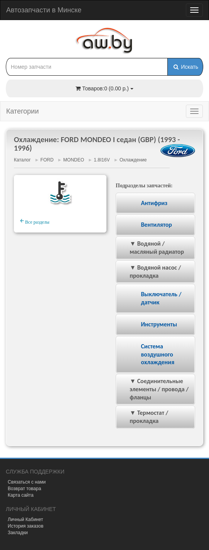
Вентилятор (156, 224)
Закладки (18, 532)
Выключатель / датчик (161, 298)
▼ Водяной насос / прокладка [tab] (150, 271)
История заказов (26, 526)
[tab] (155, 203)
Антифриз (154, 203)
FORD (47, 160)
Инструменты (159, 324)
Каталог (22, 160)
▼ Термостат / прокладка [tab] (143, 416)
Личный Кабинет (25, 519)
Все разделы (34, 221)
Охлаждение (133, 160)
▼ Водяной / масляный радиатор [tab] (151, 247)
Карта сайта (21, 495)
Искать (185, 67)
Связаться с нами (27, 482)
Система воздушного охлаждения (157, 354)
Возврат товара (24, 488)
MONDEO (73, 160)
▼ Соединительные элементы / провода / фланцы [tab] (154, 389)
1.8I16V (102, 160)
